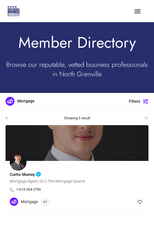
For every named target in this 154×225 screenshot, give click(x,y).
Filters (138, 101)
